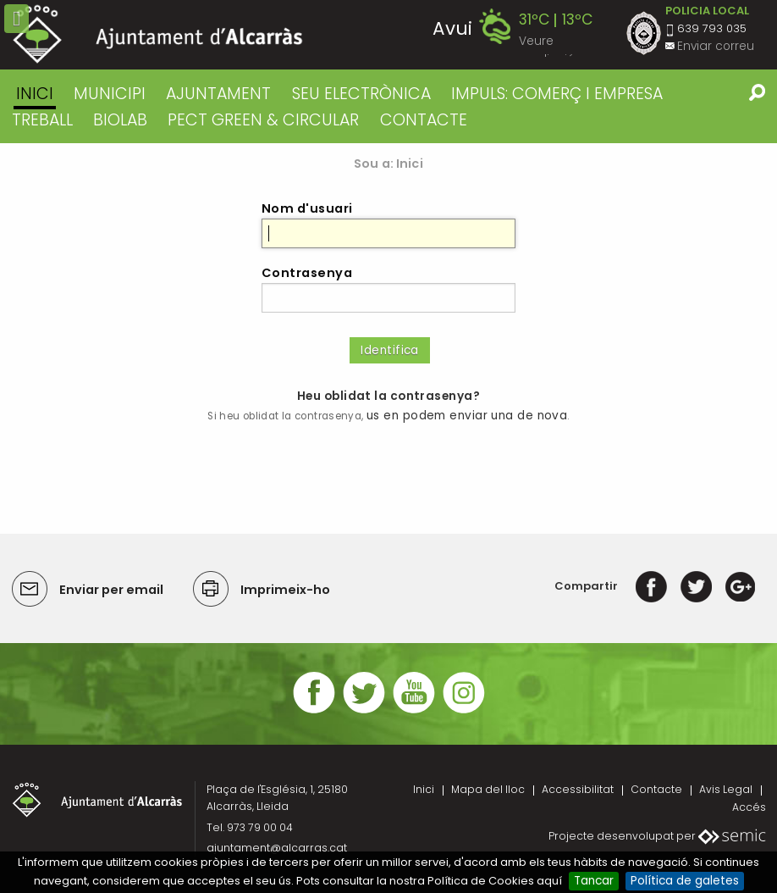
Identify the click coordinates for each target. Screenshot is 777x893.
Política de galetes (685, 881)
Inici (34, 93)
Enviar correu (715, 46)
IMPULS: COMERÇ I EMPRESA (557, 93)
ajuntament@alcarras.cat (277, 847)
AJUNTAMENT (218, 93)
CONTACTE (423, 119)
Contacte (656, 789)
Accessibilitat (578, 789)
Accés (749, 807)
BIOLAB (120, 119)
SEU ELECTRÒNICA (361, 93)
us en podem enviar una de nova (466, 416)
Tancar (594, 881)
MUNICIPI (110, 93)
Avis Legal (725, 789)
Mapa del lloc (488, 789)
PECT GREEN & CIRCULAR (263, 119)
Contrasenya (307, 272)
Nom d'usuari (307, 208)
